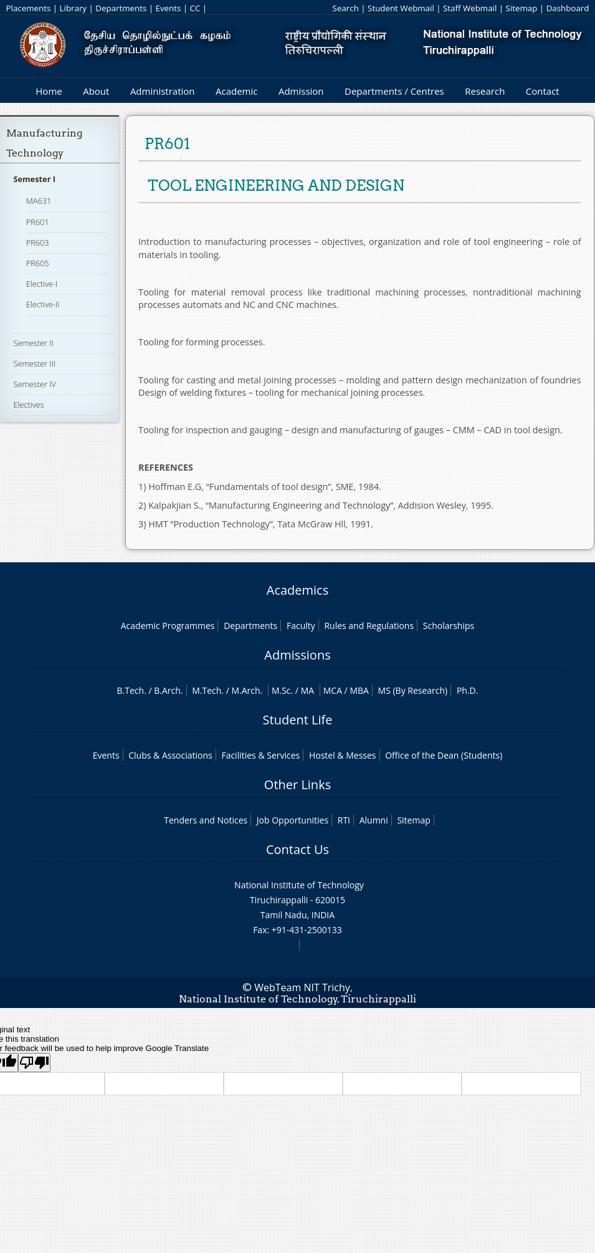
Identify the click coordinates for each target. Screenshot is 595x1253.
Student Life (298, 719)
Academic (236, 91)
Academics (297, 590)
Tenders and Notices (205, 820)
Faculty (301, 625)
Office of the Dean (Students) (443, 755)
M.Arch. (246, 690)
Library (73, 8)
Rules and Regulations (369, 625)
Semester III (34, 363)
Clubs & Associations (170, 755)
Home (49, 91)
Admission (301, 91)
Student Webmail (401, 8)
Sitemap (522, 8)
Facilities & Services (260, 755)
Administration (162, 91)
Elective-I (42, 283)
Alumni (373, 820)
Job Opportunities (292, 820)
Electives (28, 404)
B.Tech (131, 690)
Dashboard (567, 8)
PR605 (37, 263)
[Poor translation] (34, 1062)
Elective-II (43, 304)
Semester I (34, 179)
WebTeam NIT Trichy (302, 987)
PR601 (37, 222)
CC (195, 8)
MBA (359, 690)
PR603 (37, 242)
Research (485, 91)
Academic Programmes (168, 625)
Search (346, 8)
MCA (332, 690)
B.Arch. (168, 690)
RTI (344, 820)
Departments (120, 8)
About (96, 91)
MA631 (39, 200)
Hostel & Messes (342, 755)
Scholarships (448, 625)
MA (307, 690)
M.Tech (206, 690)
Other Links (297, 784)
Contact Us (297, 849)
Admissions (297, 654)
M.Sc (281, 690)
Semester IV (34, 384)
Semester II (33, 342)
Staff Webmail (470, 8)
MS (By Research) (413, 690)
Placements (28, 8)
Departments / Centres (394, 91)
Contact (542, 91)
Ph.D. (467, 690)
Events (168, 8)
